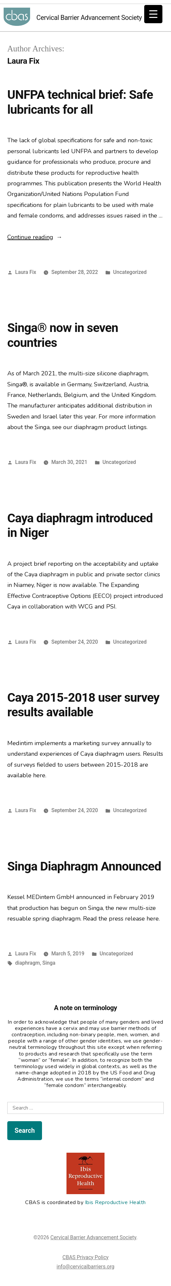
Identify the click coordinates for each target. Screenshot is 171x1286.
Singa (48, 963)
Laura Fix (25, 272)
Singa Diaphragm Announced (84, 866)
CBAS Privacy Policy (85, 1257)
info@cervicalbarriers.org (85, 1266)
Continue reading (34, 237)
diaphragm (27, 963)
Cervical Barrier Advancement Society (17, 18)
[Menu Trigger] (153, 14)
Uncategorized (130, 272)
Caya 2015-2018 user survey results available (83, 705)
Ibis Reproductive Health (115, 1202)
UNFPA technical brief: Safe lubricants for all (80, 102)
